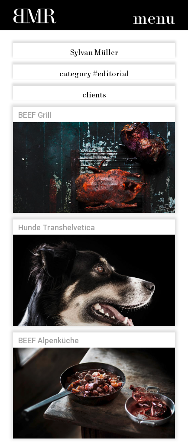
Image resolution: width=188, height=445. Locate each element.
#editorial (94, 74)
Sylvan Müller (94, 53)
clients (94, 95)
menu (154, 19)
